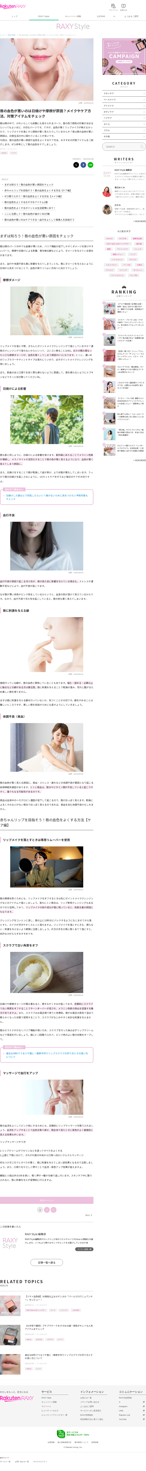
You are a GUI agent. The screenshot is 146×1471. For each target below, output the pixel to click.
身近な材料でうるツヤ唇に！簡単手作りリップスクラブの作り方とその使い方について (47, 1055)
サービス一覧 (5, 1462)
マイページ (46, 1406)
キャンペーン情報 (73, 16)
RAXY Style (43, 16)
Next (88, 1215)
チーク (53, 1310)
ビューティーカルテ (50, 1411)
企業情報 (51, 1442)
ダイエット (137, 270)
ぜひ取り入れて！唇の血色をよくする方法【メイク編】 (33, 196)
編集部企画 (137, 238)
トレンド (137, 249)
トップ (15, 16)
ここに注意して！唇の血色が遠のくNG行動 (27, 214)
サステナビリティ (40, 1462)
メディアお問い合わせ (89, 1402)
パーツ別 (126, 265)
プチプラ (50, 1339)
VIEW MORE (139, 221)
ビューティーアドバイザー (52, 1415)
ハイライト (63, 1310)
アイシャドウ (122, 249)
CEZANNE (76, 1310)
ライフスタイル (117, 275)
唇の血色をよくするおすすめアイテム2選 (26, 202)
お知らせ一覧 (86, 1398)
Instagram (123, 1406)
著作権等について (81, 1442)
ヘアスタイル (117, 259)
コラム (107, 130)
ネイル (107, 124)
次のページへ (47, 1200)
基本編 (139, 243)
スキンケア (109, 93)
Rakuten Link (124, 1415)
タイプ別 (133, 275)
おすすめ (39, 1339)
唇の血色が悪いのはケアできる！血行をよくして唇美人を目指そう (39, 219)
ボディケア (109, 111)
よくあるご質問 (131, 16)
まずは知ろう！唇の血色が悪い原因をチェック (28, 184)
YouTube (122, 1419)
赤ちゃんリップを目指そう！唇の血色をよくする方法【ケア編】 (38, 190)
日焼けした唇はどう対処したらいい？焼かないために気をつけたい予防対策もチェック (47, 497)
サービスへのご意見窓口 (90, 1411)
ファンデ (123, 270)
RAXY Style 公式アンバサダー (36, 1310)
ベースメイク (12, 149)
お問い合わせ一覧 (22, 1462)
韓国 (109, 249)
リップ (13, 153)
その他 (107, 136)
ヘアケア (108, 117)
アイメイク (109, 105)
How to (4, 153)
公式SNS (101, 16)
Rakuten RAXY (13, 6)
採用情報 (94, 1442)
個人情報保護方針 (65, 1442)
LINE (121, 1411)
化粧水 (139, 265)
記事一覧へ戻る (46, 1262)
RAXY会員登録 (125, 1398)
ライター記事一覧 (84, 1249)
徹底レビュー (118, 254)
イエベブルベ (111, 265)
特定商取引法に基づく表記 (91, 1419)
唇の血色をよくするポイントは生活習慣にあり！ (30, 208)
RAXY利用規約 (86, 1415)
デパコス (109, 270)
